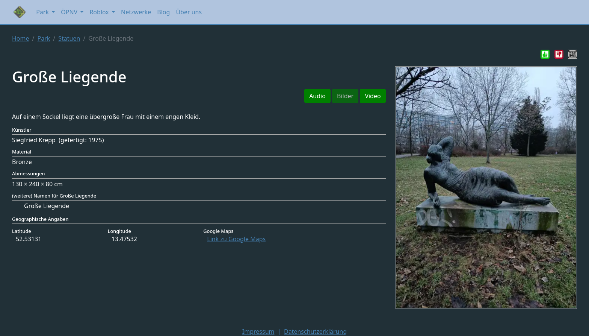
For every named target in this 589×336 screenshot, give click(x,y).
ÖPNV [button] (70, 12)
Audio (317, 96)
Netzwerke (136, 12)
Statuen (69, 38)
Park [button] (43, 12)
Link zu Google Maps (236, 239)
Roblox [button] (99, 12)
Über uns (189, 12)
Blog (163, 12)
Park (43, 38)
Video (373, 96)
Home (20, 38)
